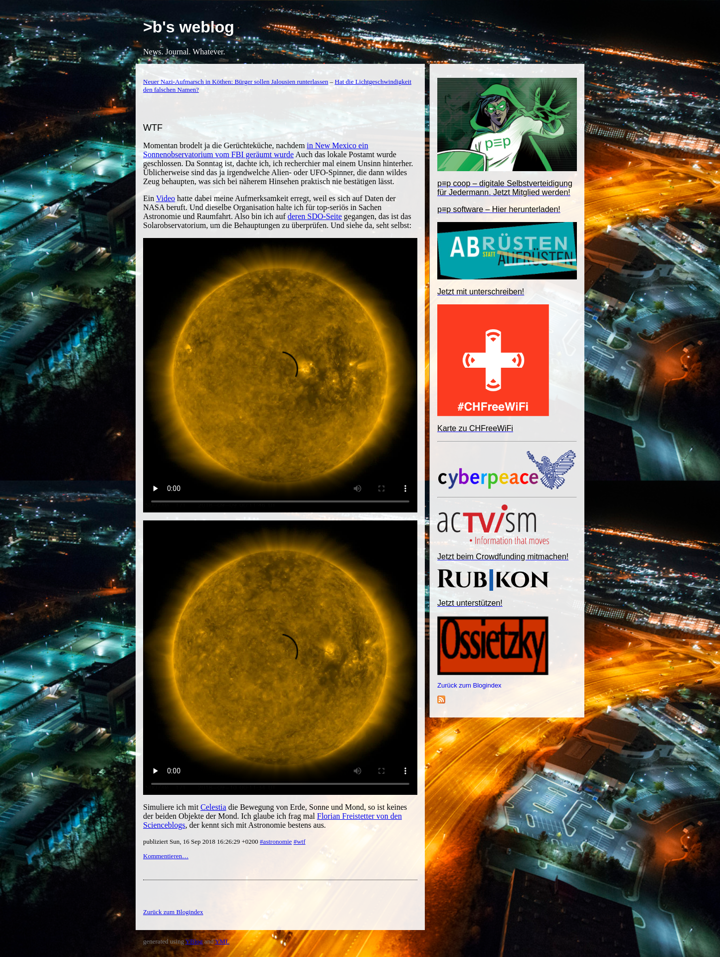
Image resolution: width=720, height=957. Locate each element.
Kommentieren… (165, 856)
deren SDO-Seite (315, 216)
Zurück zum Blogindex (469, 685)
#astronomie (276, 841)
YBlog (194, 941)
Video (165, 198)
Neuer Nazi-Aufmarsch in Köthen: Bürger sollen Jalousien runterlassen (235, 81)
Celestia (213, 807)
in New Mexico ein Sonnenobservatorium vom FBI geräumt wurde (255, 150)
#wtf (300, 841)
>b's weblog (188, 27)
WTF (153, 128)
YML (222, 941)
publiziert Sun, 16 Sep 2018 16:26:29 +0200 (201, 841)
